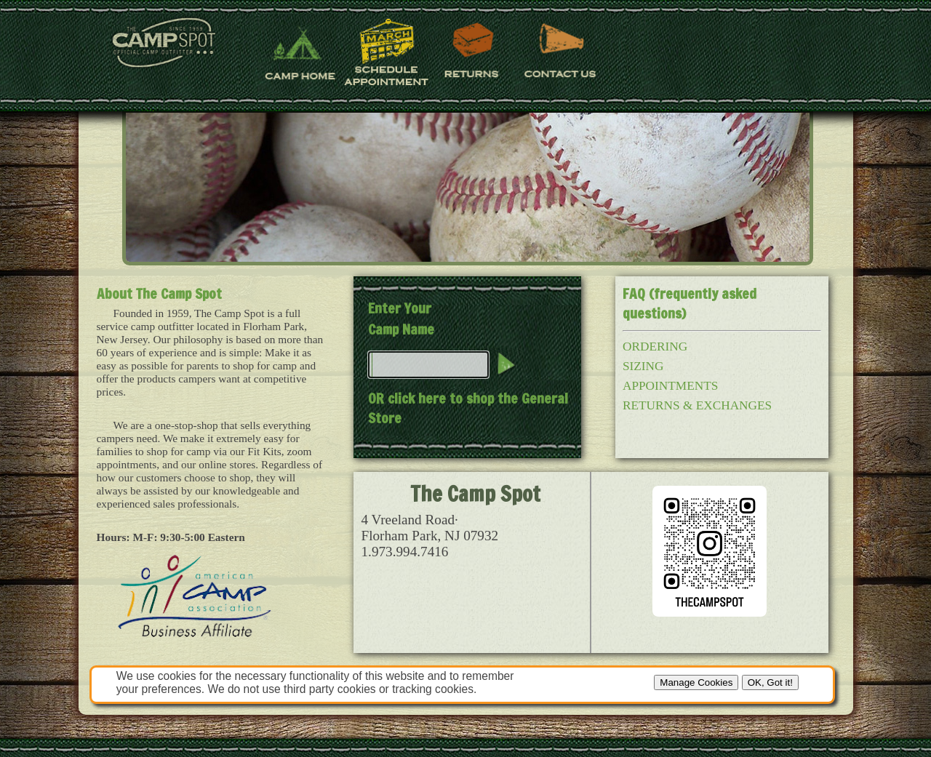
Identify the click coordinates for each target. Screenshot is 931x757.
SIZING (643, 366)
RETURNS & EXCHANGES (697, 405)
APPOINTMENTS (670, 386)
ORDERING (655, 346)
